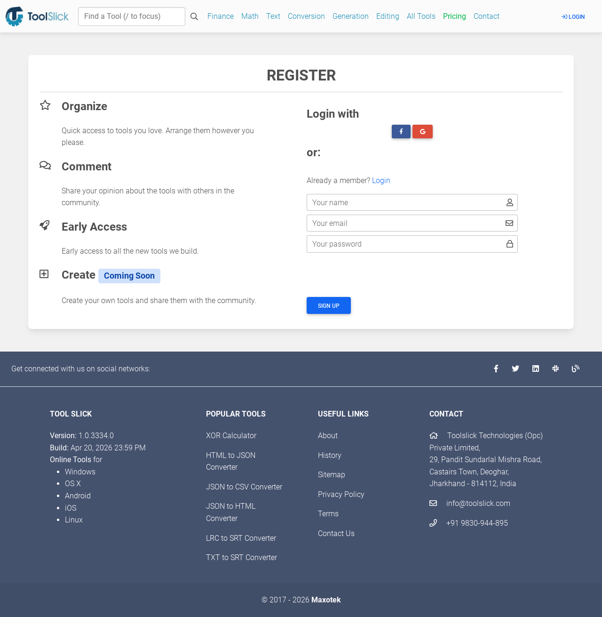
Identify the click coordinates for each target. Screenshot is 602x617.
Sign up (329, 306)
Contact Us (336, 533)
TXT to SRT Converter (241, 557)
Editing (387, 16)
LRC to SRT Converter (241, 538)
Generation (351, 16)
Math (250, 16)
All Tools (421, 16)
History (329, 455)
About (328, 435)
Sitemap (331, 474)
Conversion (306, 16)
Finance (220, 16)
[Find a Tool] (131, 16)
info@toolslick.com (469, 503)
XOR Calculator (231, 435)
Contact (486, 16)
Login (573, 17)
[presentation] (378, 274)
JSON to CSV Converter (244, 486)
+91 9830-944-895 (468, 523)
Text (273, 16)
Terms (328, 513)
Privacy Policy (341, 494)
